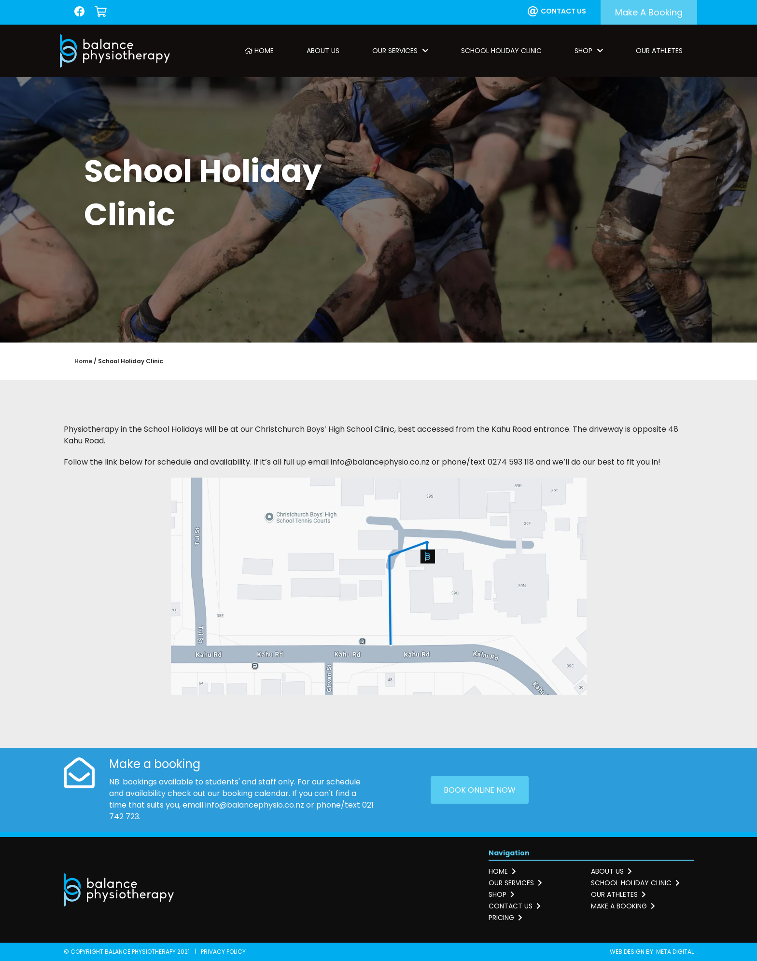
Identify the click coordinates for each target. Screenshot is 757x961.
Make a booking (649, 12)
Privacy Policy (223, 951)
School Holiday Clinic (501, 50)
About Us (323, 50)
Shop (589, 50)
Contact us (557, 11)
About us (611, 871)
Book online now (480, 790)
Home (259, 50)
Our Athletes (659, 50)
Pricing (505, 917)
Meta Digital (675, 951)
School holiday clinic (635, 883)
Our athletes (618, 894)
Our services (515, 883)
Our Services (400, 50)
